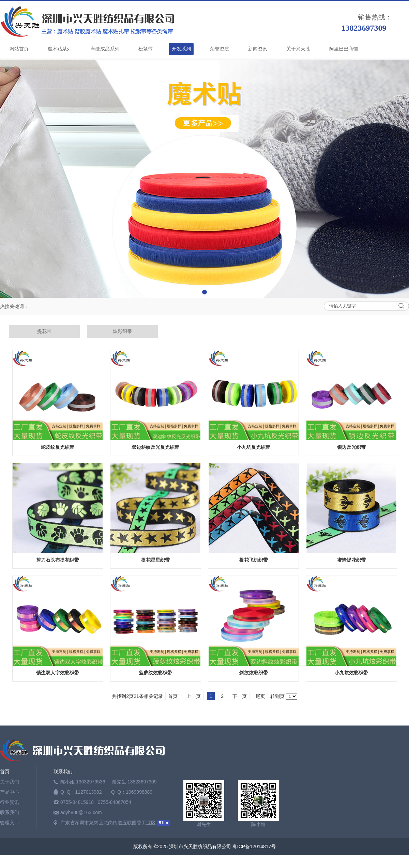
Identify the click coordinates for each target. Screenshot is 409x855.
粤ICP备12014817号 (254, 846)
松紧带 (145, 48)
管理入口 (9, 822)
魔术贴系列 (60, 48)
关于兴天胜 (298, 48)
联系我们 (9, 812)
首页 (5, 771)
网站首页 (19, 48)
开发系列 (181, 48)
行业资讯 (9, 802)
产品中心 (9, 792)
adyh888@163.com (81, 812)
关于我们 (9, 781)
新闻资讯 (257, 48)
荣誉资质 (219, 48)
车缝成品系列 (105, 48)
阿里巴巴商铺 (343, 48)
